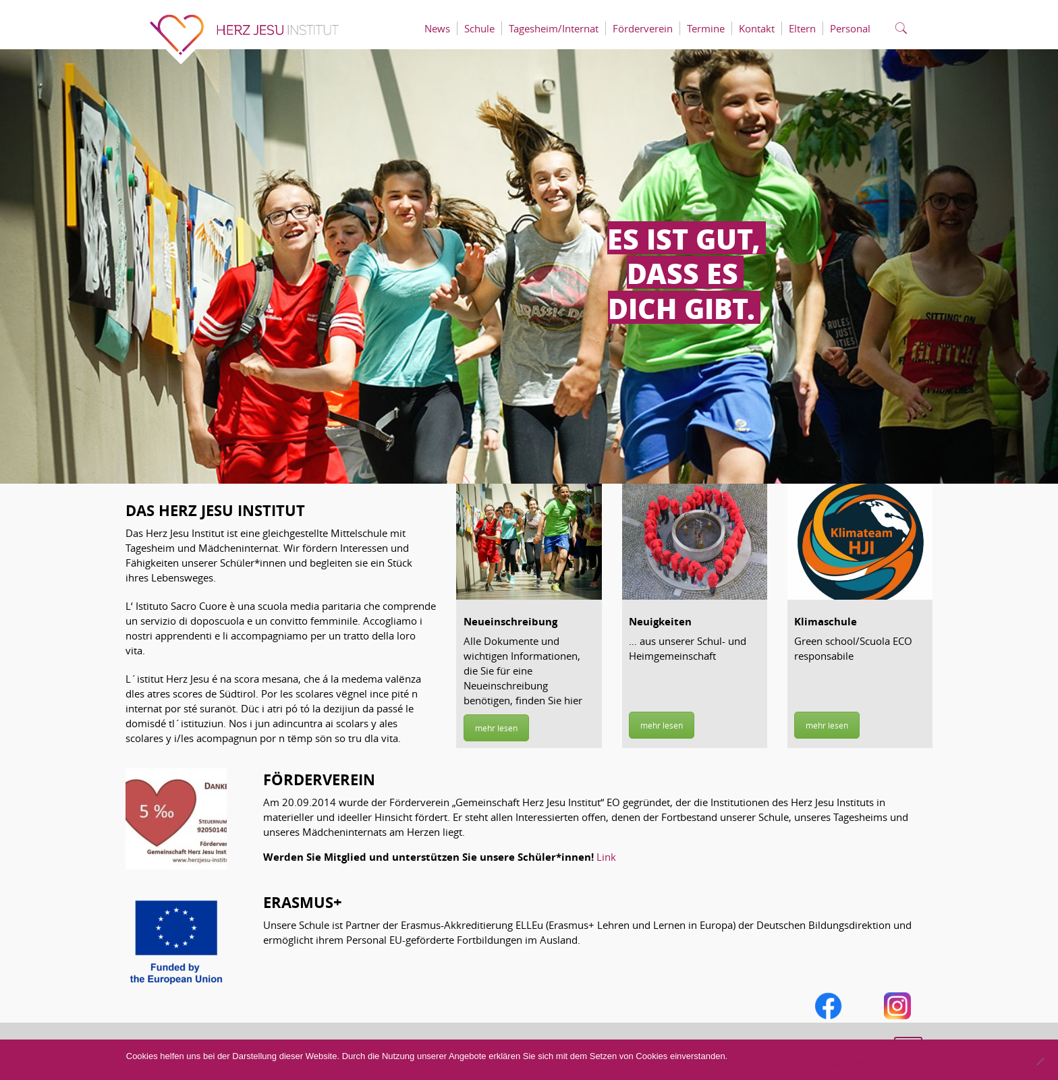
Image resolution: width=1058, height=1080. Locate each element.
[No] (1040, 1061)
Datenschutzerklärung (873, 1064)
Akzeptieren (772, 1064)
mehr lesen (496, 727)
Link (606, 856)
